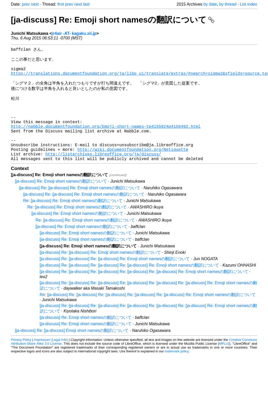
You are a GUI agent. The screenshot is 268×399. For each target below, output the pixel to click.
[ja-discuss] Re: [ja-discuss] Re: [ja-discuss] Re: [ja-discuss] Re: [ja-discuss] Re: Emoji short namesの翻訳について (144, 293)
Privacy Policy (21, 362)
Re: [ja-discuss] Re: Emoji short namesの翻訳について (73, 222)
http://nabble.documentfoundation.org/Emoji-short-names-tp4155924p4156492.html (106, 141)
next (35, 4)
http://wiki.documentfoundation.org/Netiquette (132, 169)
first (60, 4)
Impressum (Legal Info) (51, 362)
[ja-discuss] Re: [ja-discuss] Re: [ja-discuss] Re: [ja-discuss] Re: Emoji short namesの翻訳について (129, 287)
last (86, 4)
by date (210, 4)
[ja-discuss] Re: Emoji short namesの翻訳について (112, 19)
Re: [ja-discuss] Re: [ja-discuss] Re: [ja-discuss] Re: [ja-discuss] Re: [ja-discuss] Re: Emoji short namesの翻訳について (148, 316)
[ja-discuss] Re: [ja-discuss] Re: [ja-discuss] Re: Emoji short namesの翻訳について (115, 281)
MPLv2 (224, 366)
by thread (227, 4)
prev (26, 4)
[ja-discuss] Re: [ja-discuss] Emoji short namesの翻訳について (72, 352)
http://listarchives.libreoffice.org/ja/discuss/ (103, 175)
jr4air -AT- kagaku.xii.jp (74, 33)
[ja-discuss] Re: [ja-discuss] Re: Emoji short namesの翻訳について (79, 210)
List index (248, 4)
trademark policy (176, 373)
